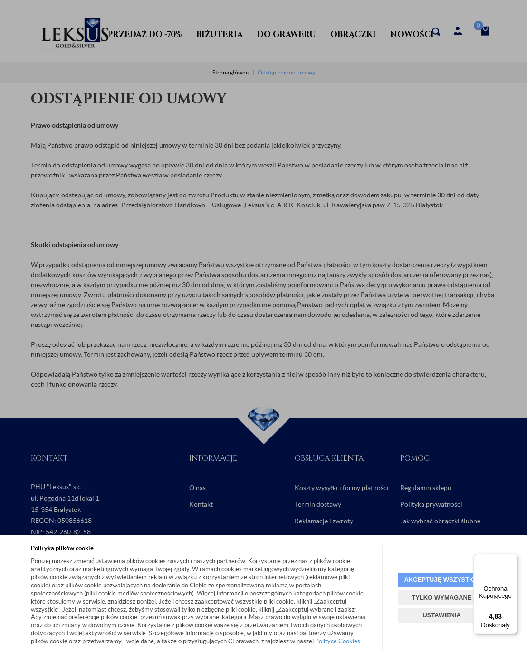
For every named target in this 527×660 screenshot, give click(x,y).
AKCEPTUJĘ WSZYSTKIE (441, 579)
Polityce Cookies (337, 641)
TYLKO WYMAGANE (441, 597)
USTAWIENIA (441, 615)
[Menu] (511, 559)
